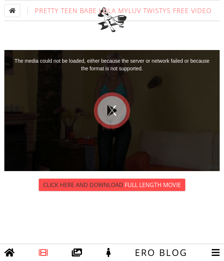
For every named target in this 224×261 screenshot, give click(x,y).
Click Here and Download (112, 206)
